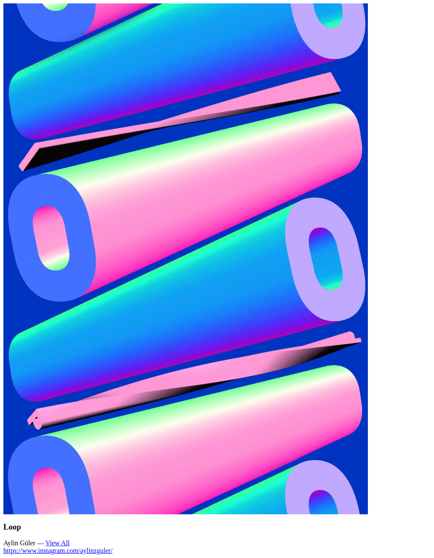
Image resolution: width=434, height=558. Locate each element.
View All (57, 543)
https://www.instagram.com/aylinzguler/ (58, 550)
